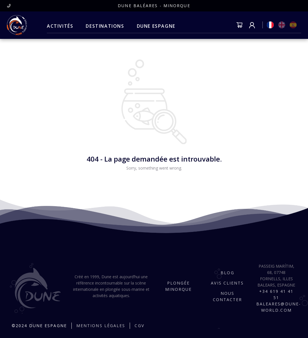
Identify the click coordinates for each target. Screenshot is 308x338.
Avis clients (227, 283)
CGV (139, 325)
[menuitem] (60, 26)
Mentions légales (100, 325)
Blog (227, 272)
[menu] (111, 26)
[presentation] (9, 5)
